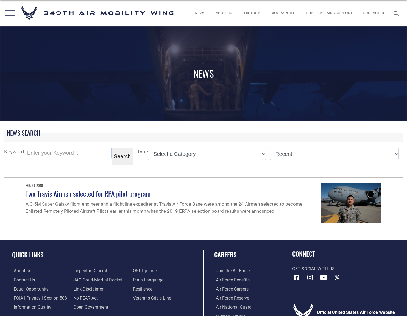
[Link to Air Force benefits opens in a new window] (231, 279)
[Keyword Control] (68, 153)
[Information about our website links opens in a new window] (88, 288)
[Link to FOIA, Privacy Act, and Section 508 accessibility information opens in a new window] (38, 297)
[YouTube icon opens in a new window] (323, 278)
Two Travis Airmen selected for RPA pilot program (88, 193)
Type (142, 151)
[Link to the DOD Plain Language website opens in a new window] (148, 279)
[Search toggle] (397, 13)
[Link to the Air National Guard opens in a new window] (232, 306)
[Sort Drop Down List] (334, 154)
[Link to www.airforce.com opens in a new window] (231, 270)
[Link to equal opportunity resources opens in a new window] (29, 288)
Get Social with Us (313, 268)
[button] (9, 13)
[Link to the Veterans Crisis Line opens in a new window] (152, 297)
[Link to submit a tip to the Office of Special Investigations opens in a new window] (145, 270)
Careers (225, 254)
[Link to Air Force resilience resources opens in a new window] (143, 288)
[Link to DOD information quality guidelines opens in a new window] (31, 306)
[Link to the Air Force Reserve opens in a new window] (230, 297)
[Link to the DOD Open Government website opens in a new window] (90, 306)
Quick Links (27, 254)
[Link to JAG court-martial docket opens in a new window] (97, 279)
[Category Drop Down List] (207, 154)
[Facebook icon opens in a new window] (296, 278)
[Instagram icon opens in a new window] (310, 278)
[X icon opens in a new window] (337, 278)
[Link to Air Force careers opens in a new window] (230, 288)
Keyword (14, 151)
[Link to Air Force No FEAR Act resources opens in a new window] (85, 297)
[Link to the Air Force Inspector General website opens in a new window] (90, 270)
